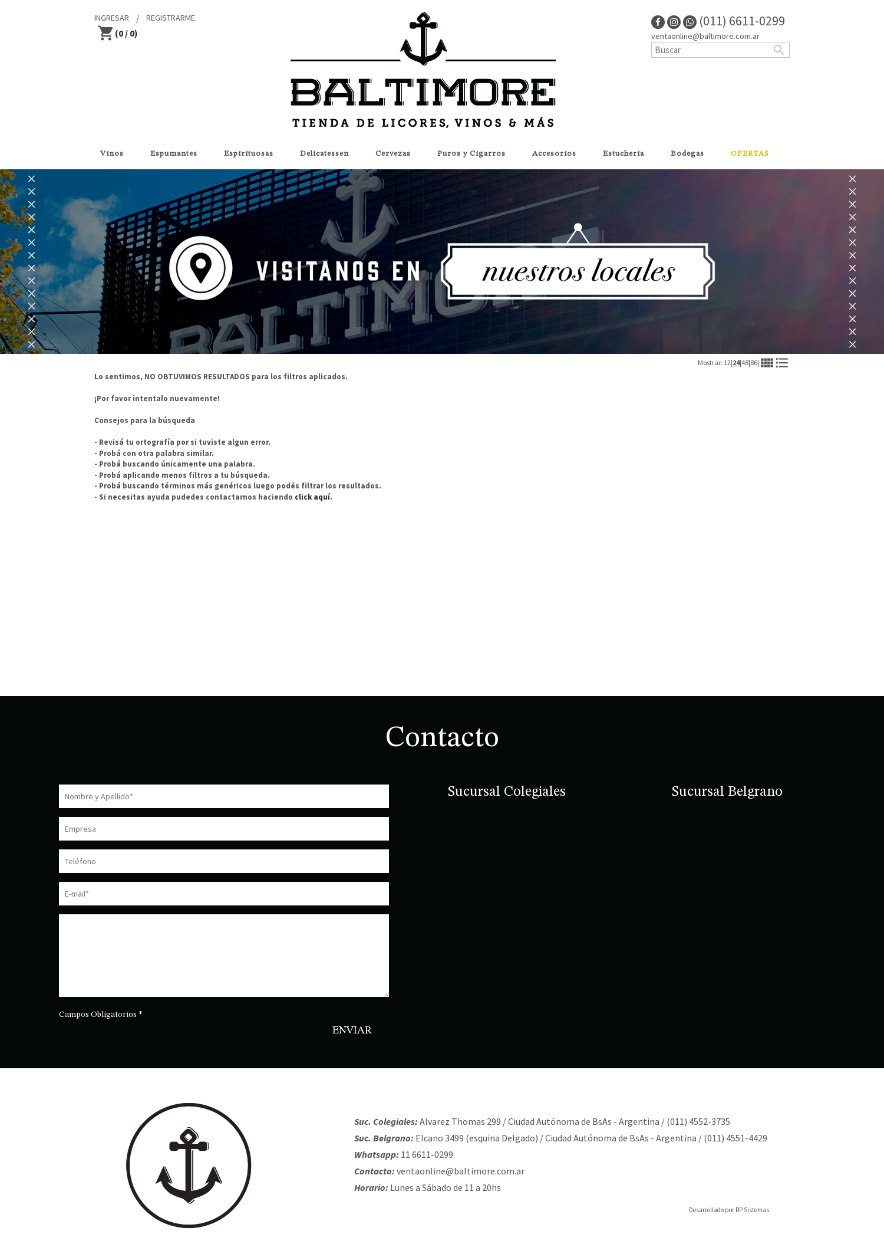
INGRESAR (111, 17)
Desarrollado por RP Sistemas (729, 1210)
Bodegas (687, 153)
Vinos (112, 153)
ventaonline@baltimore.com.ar (705, 36)
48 (744, 362)
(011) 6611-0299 (734, 20)
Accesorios (554, 153)
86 (753, 362)
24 (736, 362)
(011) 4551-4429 (735, 1138)
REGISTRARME (170, 17)
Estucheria (623, 153)
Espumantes (173, 153)
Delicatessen (324, 153)
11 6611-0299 (427, 1154)
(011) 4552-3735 (698, 1121)
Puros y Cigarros (471, 153)
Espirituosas (248, 153)
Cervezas (393, 153)
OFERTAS (750, 153)
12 (727, 362)
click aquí (312, 497)
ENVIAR (352, 1030)
